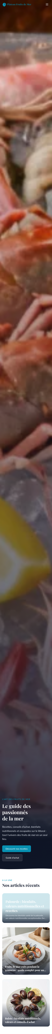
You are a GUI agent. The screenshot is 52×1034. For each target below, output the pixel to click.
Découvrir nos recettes (17, 848)
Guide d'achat (12, 857)
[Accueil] (17, 4)
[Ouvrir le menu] (47, 4)
